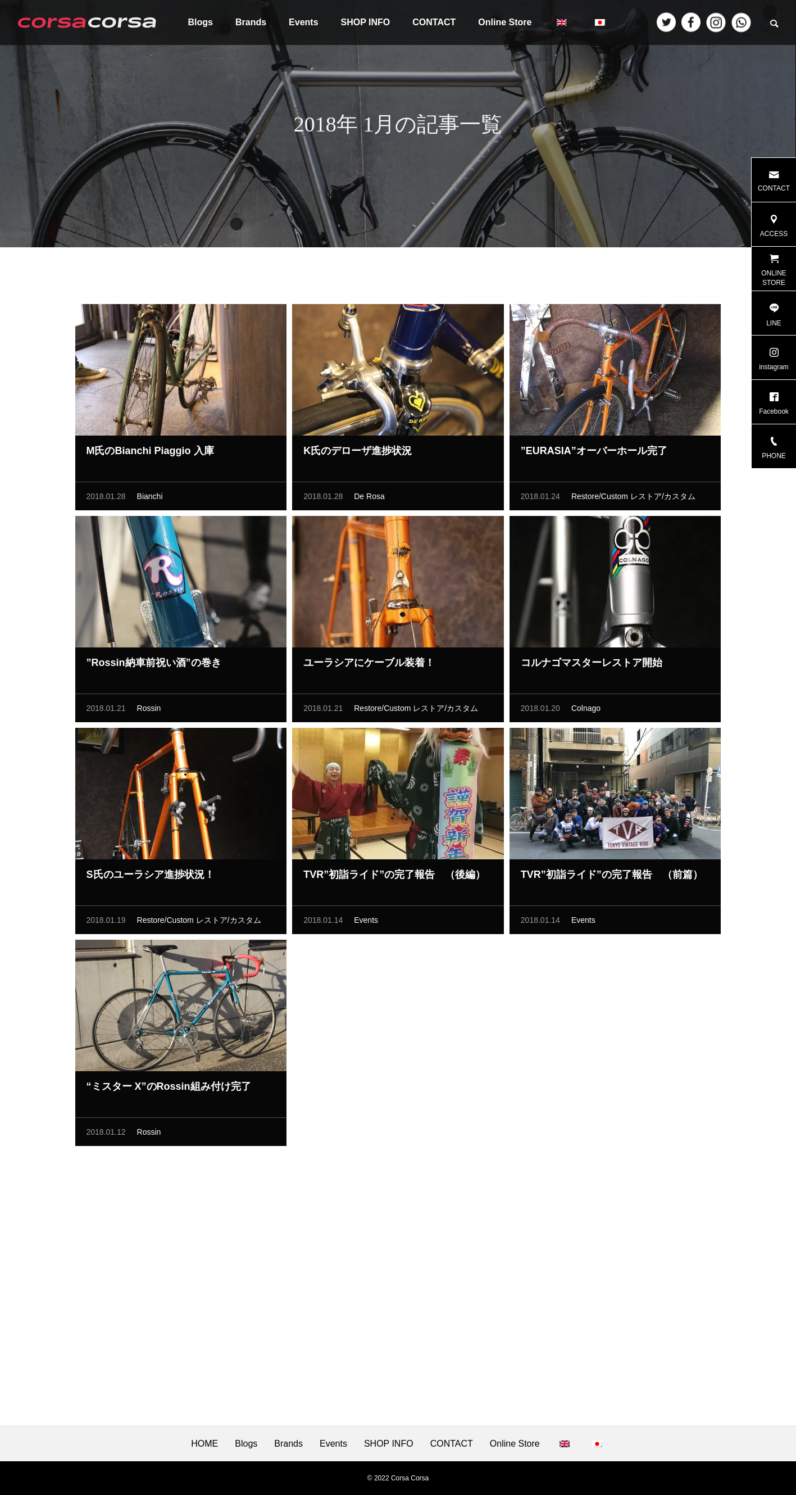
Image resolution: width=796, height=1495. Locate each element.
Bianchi (150, 499)
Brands (250, 22)
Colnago (586, 711)
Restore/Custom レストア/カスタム (633, 499)
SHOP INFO (365, 22)
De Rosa (369, 499)
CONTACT (434, 22)
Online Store (504, 22)
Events (303, 22)
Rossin (149, 711)
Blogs (200, 22)
